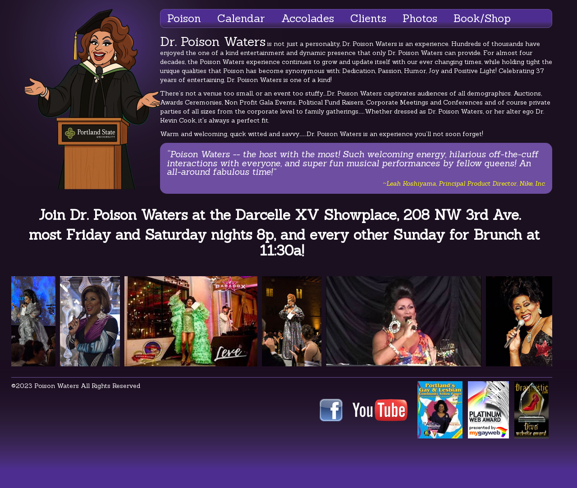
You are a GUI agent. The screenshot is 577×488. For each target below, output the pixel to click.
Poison (184, 18)
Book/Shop (482, 18)
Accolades (307, 18)
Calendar (241, 18)
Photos (420, 18)
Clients (368, 18)
